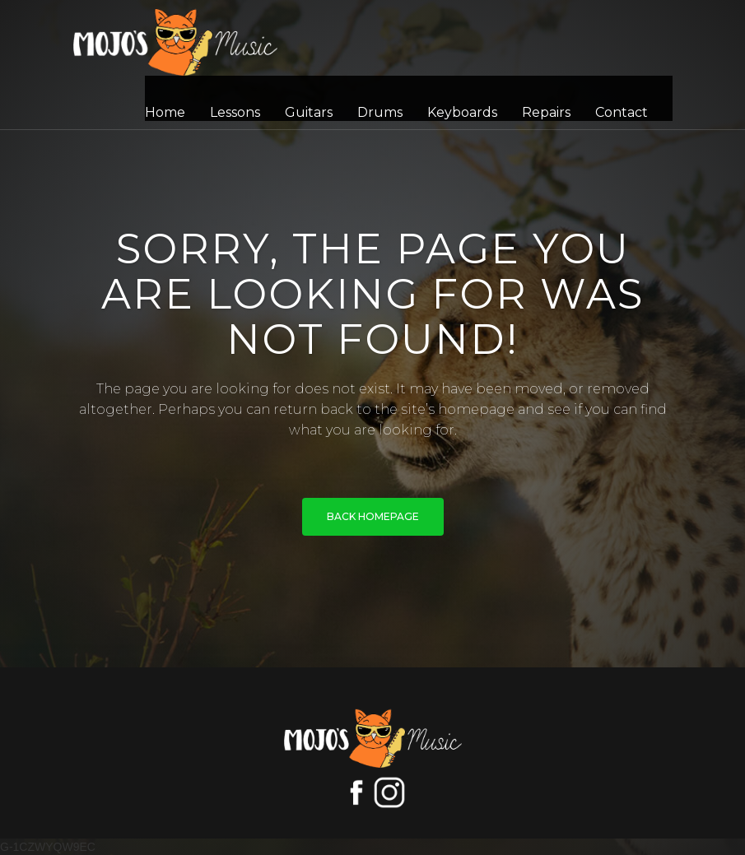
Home (165, 112)
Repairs (546, 112)
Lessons (235, 112)
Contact (621, 112)
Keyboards (462, 112)
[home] (175, 42)
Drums (380, 112)
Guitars (309, 112)
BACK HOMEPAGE (373, 516)
